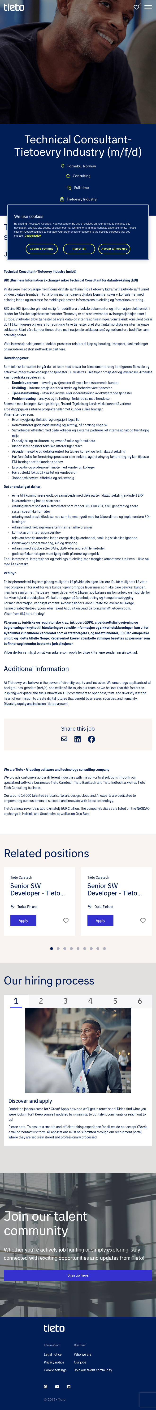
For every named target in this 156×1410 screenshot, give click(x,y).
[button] (59, 927)
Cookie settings (55, 1370)
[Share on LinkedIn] (77, 739)
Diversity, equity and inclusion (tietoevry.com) (36, 704)
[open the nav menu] (148, 7)
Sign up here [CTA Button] (78, 1275)
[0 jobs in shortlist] (136, 7)
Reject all (79, 248)
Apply (23, 920)
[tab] (16, 1001)
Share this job (78, 729)
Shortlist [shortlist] (66, 920)
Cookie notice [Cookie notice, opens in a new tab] (33, 236)
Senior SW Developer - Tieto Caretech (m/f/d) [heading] (35, 889)
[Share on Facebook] (91, 739)
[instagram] (45, 1387)
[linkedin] (68, 1387)
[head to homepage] (78, 1328)
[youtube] (57, 1387)
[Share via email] (64, 739)
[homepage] (14, 7)
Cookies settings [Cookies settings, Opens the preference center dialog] (41, 248)
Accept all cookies (114, 248)
